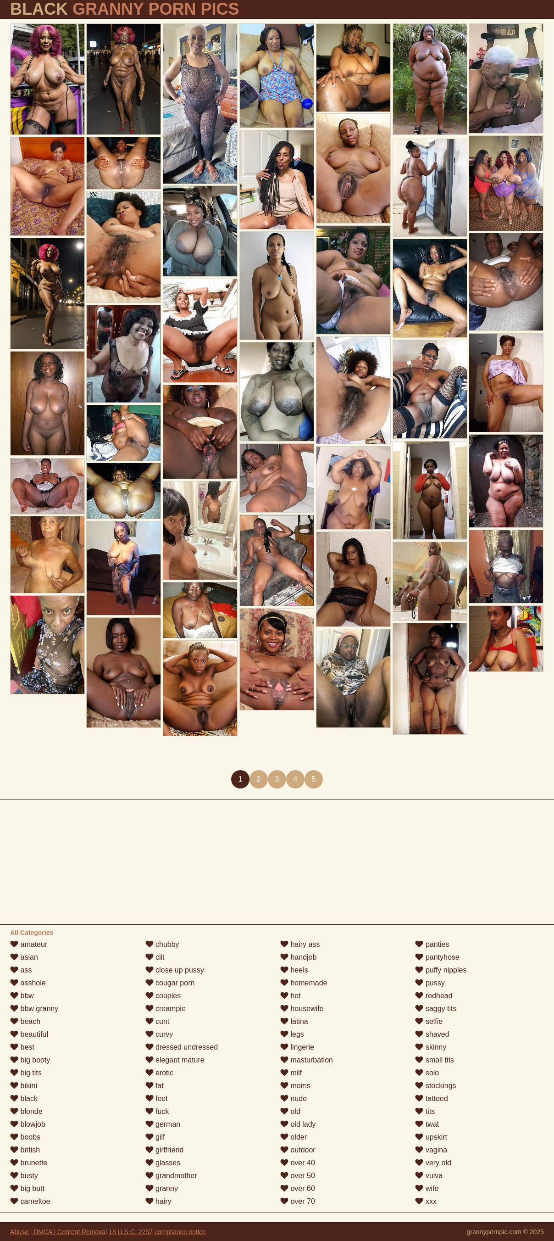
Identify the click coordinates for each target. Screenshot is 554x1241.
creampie (165, 1008)
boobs (25, 1137)
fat (154, 1086)
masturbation (306, 1060)
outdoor (298, 1150)
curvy (159, 1034)
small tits (434, 1060)
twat (427, 1124)
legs (292, 1034)
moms (295, 1086)
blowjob (27, 1124)
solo (427, 1073)
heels (294, 970)
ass (21, 970)
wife (426, 1188)
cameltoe (30, 1201)
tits (425, 1111)
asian (24, 957)
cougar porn (170, 983)
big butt (27, 1188)
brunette (28, 1163)
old (290, 1111)
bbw (22, 996)
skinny (430, 1047)
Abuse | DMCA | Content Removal (58, 1231)
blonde (26, 1111)
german (163, 1124)
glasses (163, 1163)
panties (432, 944)
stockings (435, 1086)
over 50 (297, 1176)
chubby (162, 944)
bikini (23, 1086)
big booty (30, 1060)
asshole (28, 983)
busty (24, 1176)
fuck (157, 1111)
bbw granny (34, 1008)
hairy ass (300, 944)
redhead (433, 996)
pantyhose (437, 957)
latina (294, 1021)
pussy (429, 983)
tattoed (431, 1098)
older (293, 1137)
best (22, 1047)
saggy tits (435, 1008)
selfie (429, 1021)
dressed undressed (181, 1047)
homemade (303, 983)
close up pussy (174, 970)
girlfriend (164, 1150)
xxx (425, 1201)
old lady (298, 1124)
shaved (432, 1034)
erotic (159, 1073)
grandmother (171, 1176)
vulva (429, 1176)
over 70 (297, 1201)
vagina (431, 1150)
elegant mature (175, 1060)
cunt (157, 1021)
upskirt (431, 1137)
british (25, 1150)
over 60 (297, 1188)
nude (293, 1098)
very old (433, 1163)
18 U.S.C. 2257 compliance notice (157, 1231)
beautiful (29, 1034)
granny (161, 1188)
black (24, 1098)
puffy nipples (440, 970)
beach (25, 1021)
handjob (298, 957)
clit (155, 957)
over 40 (297, 1163)
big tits (26, 1073)
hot (290, 996)
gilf (155, 1137)
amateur (28, 944)
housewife (302, 1008)
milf (291, 1073)
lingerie (297, 1047)
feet (156, 1098)
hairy (158, 1201)
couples (163, 996)
